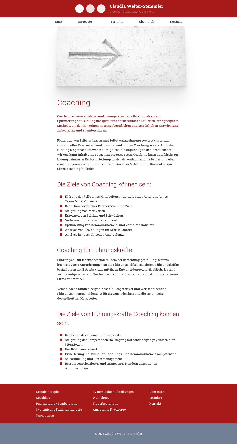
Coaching (43, 398)
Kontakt (176, 22)
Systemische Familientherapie (59, 409)
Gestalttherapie (47, 392)
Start (58, 22)
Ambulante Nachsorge (109, 409)
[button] (93, 21)
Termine (117, 22)
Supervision (45, 415)
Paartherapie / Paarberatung (57, 403)
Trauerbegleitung (105, 403)
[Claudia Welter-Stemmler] (118, 8)
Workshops (101, 398)
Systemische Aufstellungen (113, 392)
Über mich (146, 22)
